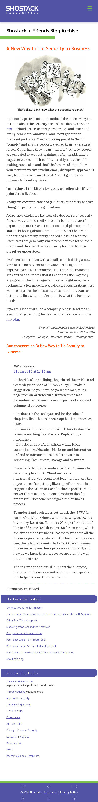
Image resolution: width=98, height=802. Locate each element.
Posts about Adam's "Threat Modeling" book (31, 646)
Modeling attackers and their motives (28, 626)
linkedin (12, 319)
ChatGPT (17, 723)
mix (9, 129)
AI (7, 723)
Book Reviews (14, 742)
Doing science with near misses (24, 633)
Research (11, 736)
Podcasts (11, 755)
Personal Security (27, 730)
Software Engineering (18, 704)
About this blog (15, 658)
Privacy (10, 730)
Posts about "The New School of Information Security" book (40, 652)
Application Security (17, 698)
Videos (22, 755)
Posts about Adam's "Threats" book (26, 639)
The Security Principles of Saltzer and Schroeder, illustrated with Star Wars (49, 614)
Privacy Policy (69, 792)
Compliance (13, 717)
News (9, 749)
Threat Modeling (16, 691)
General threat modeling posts (24, 607)
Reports (24, 736)
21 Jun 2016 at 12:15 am (32, 371)
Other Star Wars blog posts (21, 620)
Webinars (34, 755)
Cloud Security (14, 710)
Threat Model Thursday (19, 681)
